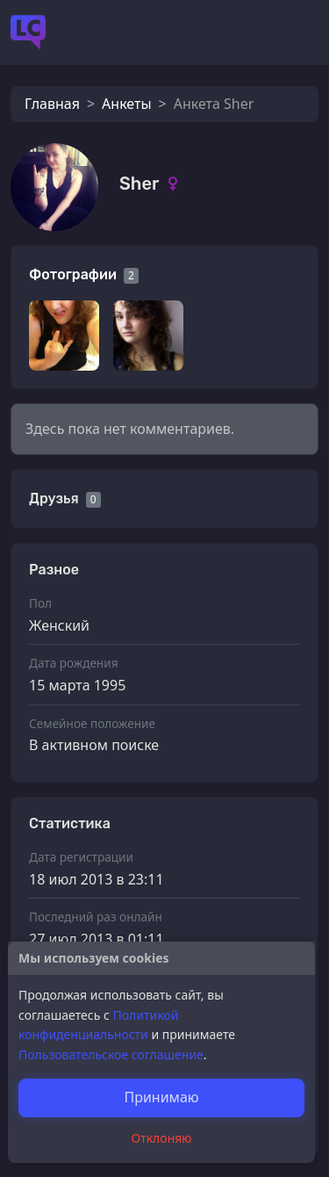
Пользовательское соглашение (111, 1054)
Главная (52, 103)
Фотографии (73, 274)
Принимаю (161, 1097)
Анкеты (126, 103)
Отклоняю (162, 1138)
